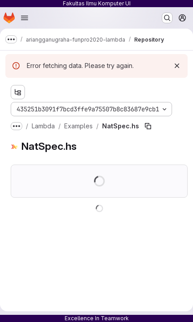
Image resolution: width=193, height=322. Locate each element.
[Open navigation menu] (24, 18)
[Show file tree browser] (18, 92)
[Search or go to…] (167, 18)
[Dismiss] (177, 65)
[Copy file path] (148, 126)
